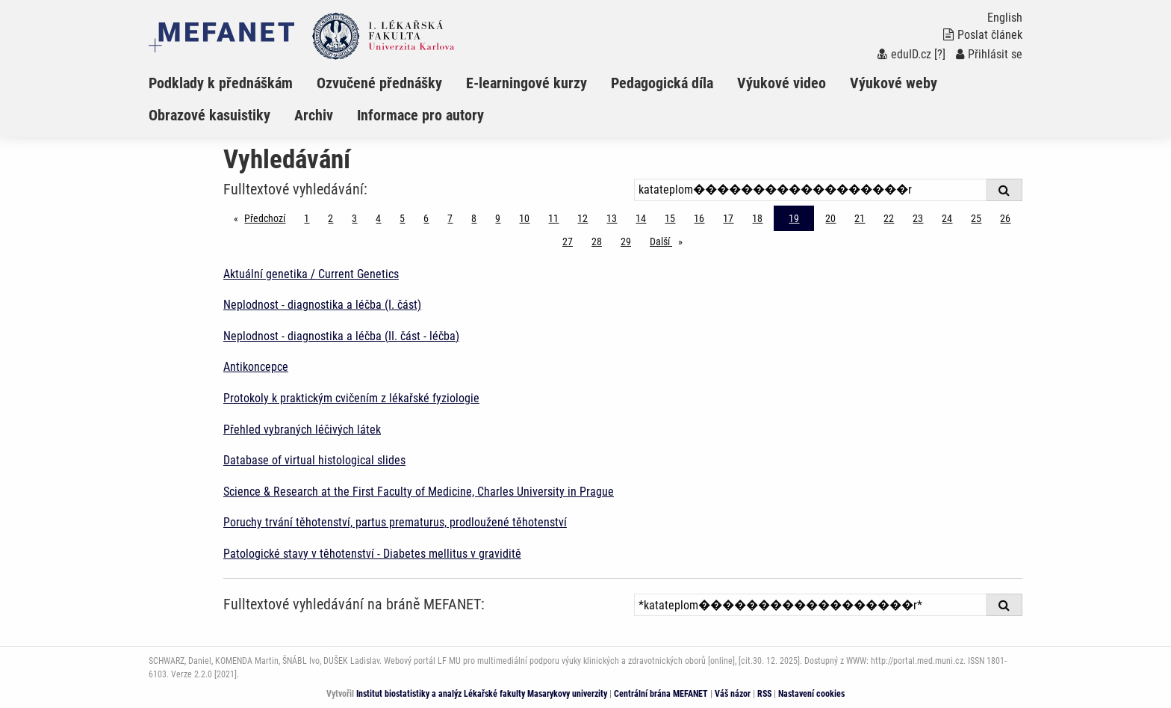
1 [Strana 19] (306, 218)
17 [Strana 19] (728, 218)
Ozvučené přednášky (379, 83)
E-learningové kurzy (526, 83)
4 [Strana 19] (378, 218)
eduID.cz (904, 54)
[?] (939, 54)
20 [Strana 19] (830, 218)
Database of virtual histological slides (314, 460)
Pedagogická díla (662, 83)
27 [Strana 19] (567, 241)
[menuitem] (233, 83)
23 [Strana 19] (918, 218)
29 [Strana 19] (626, 241)
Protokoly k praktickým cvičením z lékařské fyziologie (351, 398)
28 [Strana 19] (596, 241)
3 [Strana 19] (354, 218)
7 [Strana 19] (450, 218)
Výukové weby (893, 83)
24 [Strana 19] (947, 218)
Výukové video (781, 83)
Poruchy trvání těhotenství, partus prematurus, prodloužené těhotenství (395, 522)
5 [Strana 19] (402, 218)
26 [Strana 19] (1005, 218)
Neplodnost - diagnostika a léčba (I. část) (322, 305)
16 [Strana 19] (699, 218)
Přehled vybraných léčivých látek (302, 429)
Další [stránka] (670, 240)
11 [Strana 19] (553, 218)
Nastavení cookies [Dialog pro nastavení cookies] (811, 694)
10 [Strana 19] (524, 218)
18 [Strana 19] (757, 218)
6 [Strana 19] (426, 218)
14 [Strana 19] (641, 218)
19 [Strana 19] (794, 218)
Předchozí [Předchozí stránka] (268, 217)
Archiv (313, 115)
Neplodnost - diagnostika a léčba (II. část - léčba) (341, 336)
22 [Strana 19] (888, 218)
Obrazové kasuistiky (209, 115)
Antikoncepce (255, 367)
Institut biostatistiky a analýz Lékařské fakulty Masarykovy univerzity (481, 694)
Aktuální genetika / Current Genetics (311, 274)
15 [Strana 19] (670, 218)
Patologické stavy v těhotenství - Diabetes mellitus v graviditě (372, 554)
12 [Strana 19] (582, 218)
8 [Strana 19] (473, 218)
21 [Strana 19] (859, 218)
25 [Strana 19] (976, 218)
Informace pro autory (420, 115)
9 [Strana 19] (497, 218)
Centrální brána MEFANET (661, 694)
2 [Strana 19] (330, 218)
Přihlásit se (989, 54)
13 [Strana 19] (611, 218)
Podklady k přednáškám (221, 83)
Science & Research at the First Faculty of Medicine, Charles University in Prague (418, 491)
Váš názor (733, 694)
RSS (764, 694)
